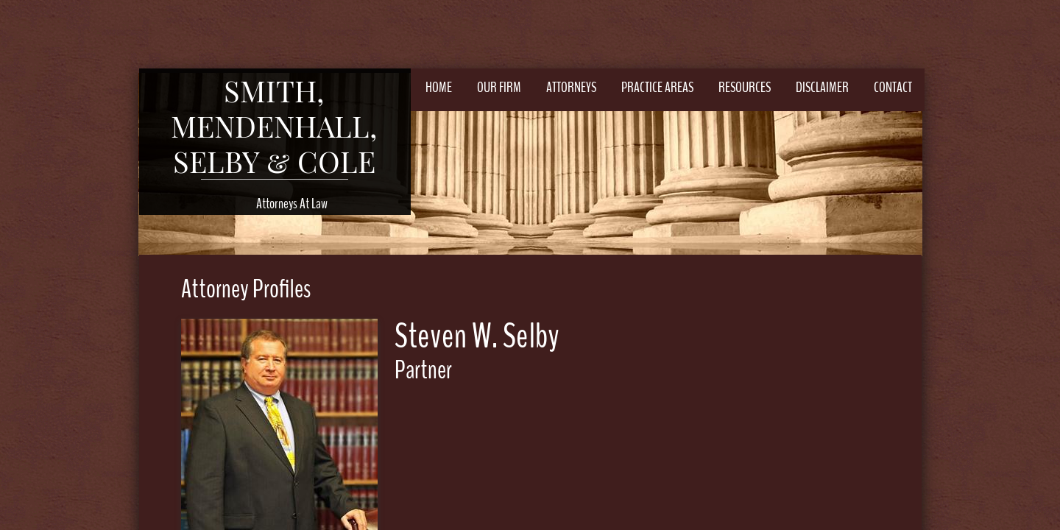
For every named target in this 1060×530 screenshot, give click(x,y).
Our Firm (499, 87)
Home (438, 87)
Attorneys (571, 87)
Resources (744, 87)
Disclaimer (822, 87)
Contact (893, 87)
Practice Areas (657, 87)
